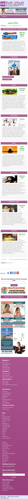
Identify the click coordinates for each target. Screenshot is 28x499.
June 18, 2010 (9, 25)
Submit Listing (5, 409)
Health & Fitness (6, 425)
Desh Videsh (3, 496)
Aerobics (22, 119)
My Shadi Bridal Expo (7, 445)
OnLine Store (5, 458)
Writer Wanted (5, 457)
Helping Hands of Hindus (8, 488)
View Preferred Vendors (7, 407)
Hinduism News (6, 485)
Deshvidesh (18, 25)
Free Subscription (6, 369)
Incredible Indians (6, 426)
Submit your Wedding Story (8, 466)
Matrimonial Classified (7, 377)
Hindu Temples (5, 483)
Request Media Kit (6, 393)
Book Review (5, 436)
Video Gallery (5, 383)
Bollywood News (6, 418)
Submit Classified (6, 373)
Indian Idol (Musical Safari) (22, 34)
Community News (6, 420)
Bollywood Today (6, 416)
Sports (3, 433)
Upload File (4, 401)
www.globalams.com (4, 498)
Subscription (5, 365)
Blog (3, 415)
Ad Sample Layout (6, 394)
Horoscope (4, 490)
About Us (4, 442)
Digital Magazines (6, 364)
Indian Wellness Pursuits (22, 148)
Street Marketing (6, 403)
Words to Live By (6, 438)
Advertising (4, 391)
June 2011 (4, 259)
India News (4, 428)
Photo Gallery (5, 381)
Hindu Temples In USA (7, 487)
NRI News (4, 430)
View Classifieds (6, 375)
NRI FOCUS (22, 234)
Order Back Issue (6, 367)
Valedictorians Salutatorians (8, 453)
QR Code (4, 461)
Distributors (5, 455)
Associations (5, 452)
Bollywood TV (5, 423)
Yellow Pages (5, 447)
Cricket (4, 421)
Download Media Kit (7, 399)
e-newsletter (5, 443)
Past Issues (9, 262)
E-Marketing (5, 396)
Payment (4, 398)
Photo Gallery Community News (9, 384)
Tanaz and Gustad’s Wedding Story (18, 259)
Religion (4, 431)
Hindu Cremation (6, 482)
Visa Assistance (6, 448)
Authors (4, 450)
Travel (3, 434)
